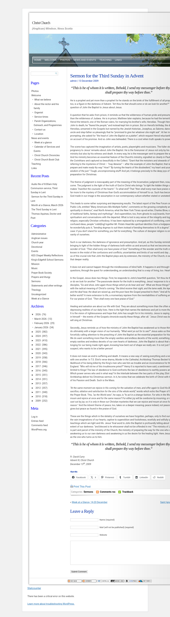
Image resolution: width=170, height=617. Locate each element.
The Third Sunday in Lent (44, 209)
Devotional (36, 247)
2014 (38, 379)
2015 (38, 375)
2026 (38, 314)
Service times (41, 116)
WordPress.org (39, 429)
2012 (38, 388)
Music (34, 268)
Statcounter (34, 588)
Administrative (38, 234)
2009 (38, 400)
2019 (38, 357)
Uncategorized (38, 294)
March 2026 (40, 319)
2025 (38, 331)
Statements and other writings (46, 285)
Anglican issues (39, 238)
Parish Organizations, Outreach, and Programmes (48, 123)
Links (118, 60)
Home (37, 60)
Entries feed (37, 421)
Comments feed (39, 425)
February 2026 (41, 323)
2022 (38, 344)
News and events (84, 60)
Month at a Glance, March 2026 (47, 205)
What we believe (42, 99)
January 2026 (41, 327)
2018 (38, 362)
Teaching (105, 60)
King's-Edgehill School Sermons (47, 259)
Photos (65, 60)
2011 (38, 392)
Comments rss (107, 492)
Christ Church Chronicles (47, 155)
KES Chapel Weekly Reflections (47, 255)
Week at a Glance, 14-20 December (89, 502)
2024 (38, 336)
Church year (37, 242)
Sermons (88, 492)
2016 (38, 370)
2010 (38, 396)
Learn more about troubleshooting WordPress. (51, 604)
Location (38, 134)
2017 (38, 366)
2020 (38, 353)
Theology (36, 290)
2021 (38, 349)
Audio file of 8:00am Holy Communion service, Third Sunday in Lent (44, 188)
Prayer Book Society (41, 272)
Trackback (127, 492)
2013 (38, 383)
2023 (38, 340)
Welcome (51, 60)
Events (34, 251)
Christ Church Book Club (46, 159)
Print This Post (82, 486)
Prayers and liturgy (40, 277)
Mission (35, 264)
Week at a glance (43, 142)
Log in (34, 416)
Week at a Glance (40, 298)
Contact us (39, 129)
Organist (38, 112)
